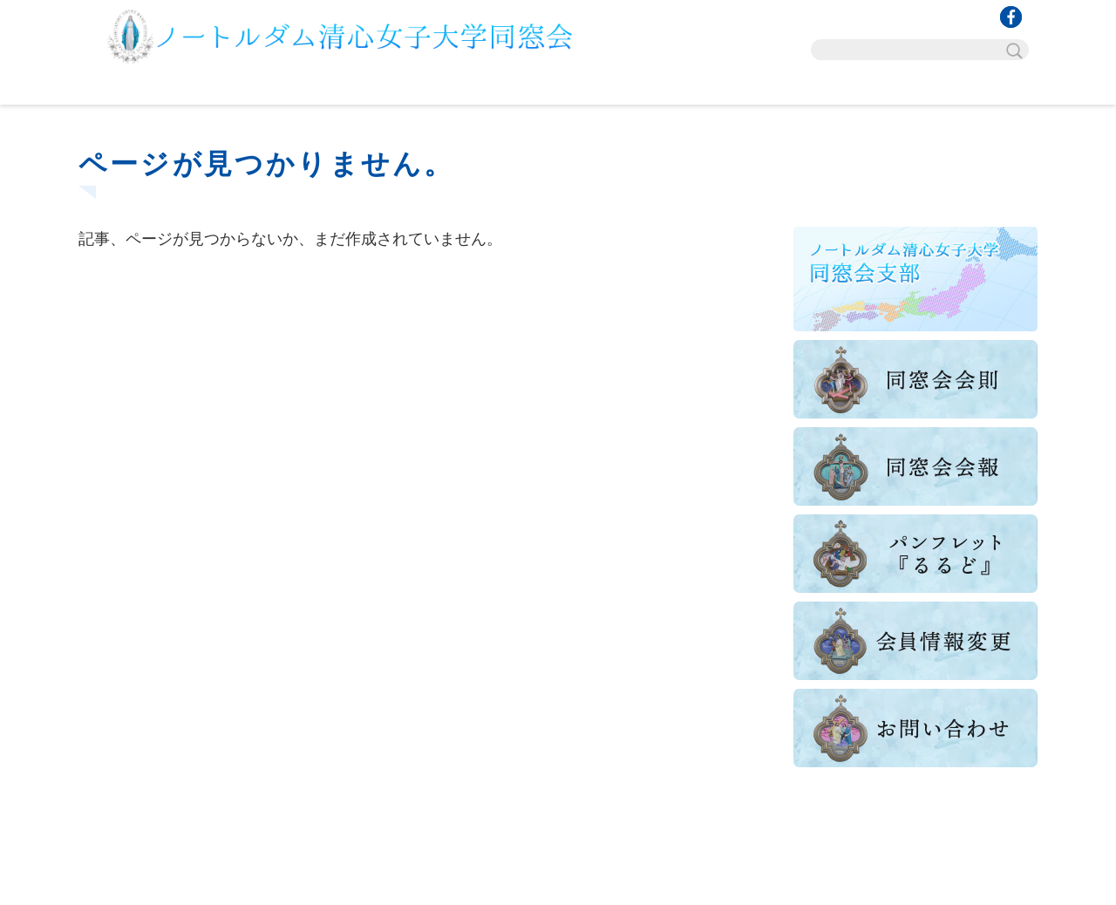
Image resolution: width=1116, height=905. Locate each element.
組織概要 (478, 87)
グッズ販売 (798, 87)
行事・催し (318, 87)
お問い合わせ (958, 87)
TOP (159, 87)
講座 (638, 87)
